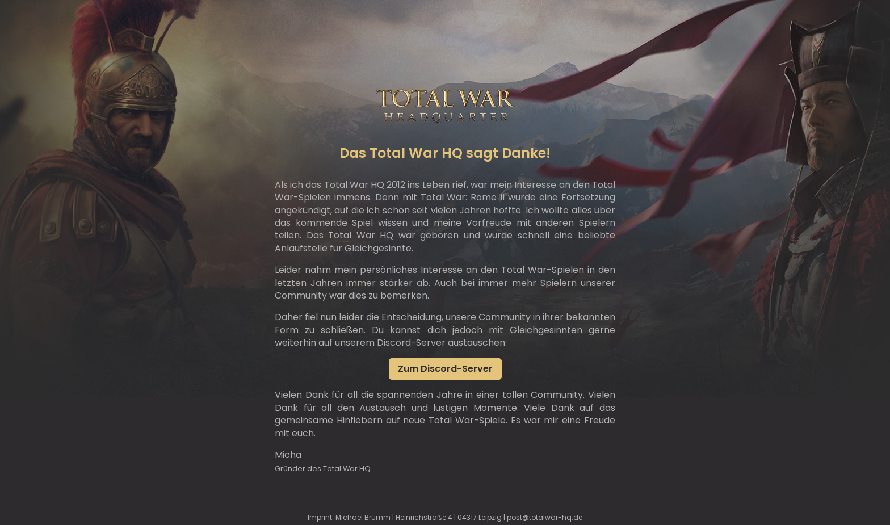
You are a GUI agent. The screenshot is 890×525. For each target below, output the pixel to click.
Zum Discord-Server (445, 368)
